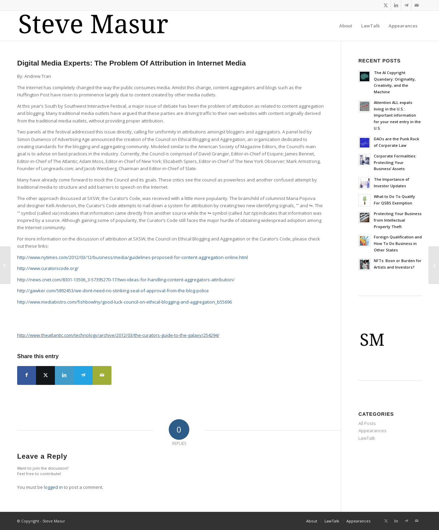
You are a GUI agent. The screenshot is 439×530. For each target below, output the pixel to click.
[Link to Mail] (417, 5)
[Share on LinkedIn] (64, 375)
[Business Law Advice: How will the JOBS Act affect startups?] (433, 265)
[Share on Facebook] (26, 375)
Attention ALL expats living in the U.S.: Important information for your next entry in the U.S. (397, 115)
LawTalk (366, 438)
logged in (53, 487)
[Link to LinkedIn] (396, 5)
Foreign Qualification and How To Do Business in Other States (398, 243)
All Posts (367, 423)
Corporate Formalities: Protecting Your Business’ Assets (395, 162)
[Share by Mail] (102, 375)
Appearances (372, 430)
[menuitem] (346, 26)
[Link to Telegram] (406, 5)
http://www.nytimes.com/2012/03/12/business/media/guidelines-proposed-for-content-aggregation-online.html (132, 257)
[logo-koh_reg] (98, 26)
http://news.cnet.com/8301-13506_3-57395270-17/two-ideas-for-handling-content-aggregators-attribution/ (126, 279)
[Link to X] (386, 5)
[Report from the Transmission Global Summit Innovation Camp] (5, 265)
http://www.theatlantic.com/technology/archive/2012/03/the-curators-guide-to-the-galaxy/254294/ (118, 335)
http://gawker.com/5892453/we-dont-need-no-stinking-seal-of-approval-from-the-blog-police (113, 290)
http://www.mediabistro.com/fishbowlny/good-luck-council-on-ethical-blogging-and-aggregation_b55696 (124, 302)
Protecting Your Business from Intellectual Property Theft (398, 220)
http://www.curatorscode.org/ (48, 268)
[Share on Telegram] (83, 375)
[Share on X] (45, 375)
